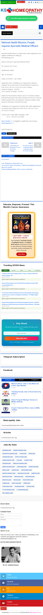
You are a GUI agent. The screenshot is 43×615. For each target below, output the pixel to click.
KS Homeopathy (14, 612)
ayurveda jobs (12, 133)
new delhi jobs (6, 480)
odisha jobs (17, 480)
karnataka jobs (33, 466)
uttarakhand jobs (22, 489)
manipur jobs (36, 473)
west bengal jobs (7, 493)
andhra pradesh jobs (19, 450)
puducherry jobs (28, 480)
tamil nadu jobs (7, 486)
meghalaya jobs (7, 476)
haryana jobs (6, 463)
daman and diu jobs (8, 460)
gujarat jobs (28, 460)
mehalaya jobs (18, 476)
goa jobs (19, 460)
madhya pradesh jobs (8, 473)
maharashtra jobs (23, 473)
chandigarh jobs (7, 457)
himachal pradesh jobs (20, 463)
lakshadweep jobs (26, 470)
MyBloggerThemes (35, 612)
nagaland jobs (29, 476)
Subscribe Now (21, 338)
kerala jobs (5, 470)
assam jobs (23, 453)
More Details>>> (7, 121)
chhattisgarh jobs (21, 457)
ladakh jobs (15, 470)
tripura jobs (30, 486)
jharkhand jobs (21, 466)
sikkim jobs (26, 483)
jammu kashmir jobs (8, 466)
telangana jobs (19, 486)
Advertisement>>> (8, 123)
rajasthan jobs (16, 483)
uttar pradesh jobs (8, 489)
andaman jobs (6, 450)
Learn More (21, 254)
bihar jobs (32, 453)
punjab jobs (5, 483)
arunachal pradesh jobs (9, 453)
